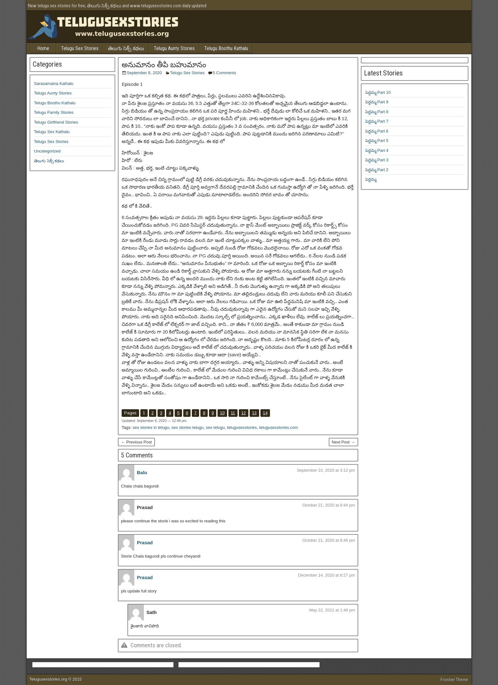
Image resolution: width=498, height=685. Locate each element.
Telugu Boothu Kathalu (226, 48)
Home (43, 48)
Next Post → (343, 442)
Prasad (145, 542)
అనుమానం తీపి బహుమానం (164, 64)
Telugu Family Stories (53, 112)
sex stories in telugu (151, 427)
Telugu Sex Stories (79, 48)
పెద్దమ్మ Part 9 (376, 102)
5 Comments (224, 72)
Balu (142, 472)
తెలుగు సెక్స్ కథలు (126, 48)
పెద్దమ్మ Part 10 (378, 92)
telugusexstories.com (278, 427)
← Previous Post (136, 442)
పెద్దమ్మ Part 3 (376, 160)
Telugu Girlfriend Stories (56, 122)
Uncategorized (47, 151)
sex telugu (215, 427)
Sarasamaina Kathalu (53, 83)
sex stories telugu (188, 427)
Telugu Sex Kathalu (52, 131)
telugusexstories (242, 427)
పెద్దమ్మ (370, 179)
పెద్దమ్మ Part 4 (376, 150)
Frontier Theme (454, 679)
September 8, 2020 (144, 72)
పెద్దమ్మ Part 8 (376, 111)
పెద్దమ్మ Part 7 (376, 121)
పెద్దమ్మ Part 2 (376, 169)
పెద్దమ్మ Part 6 (376, 131)
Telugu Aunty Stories (174, 48)
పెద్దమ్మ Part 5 (376, 140)
